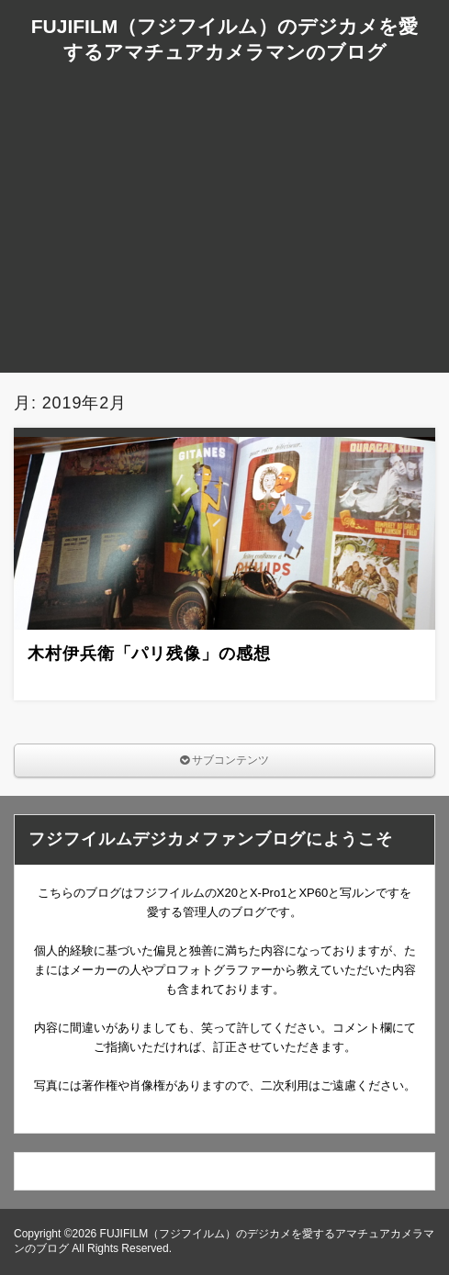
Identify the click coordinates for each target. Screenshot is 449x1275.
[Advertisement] (224, 244)
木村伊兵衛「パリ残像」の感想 (149, 653)
